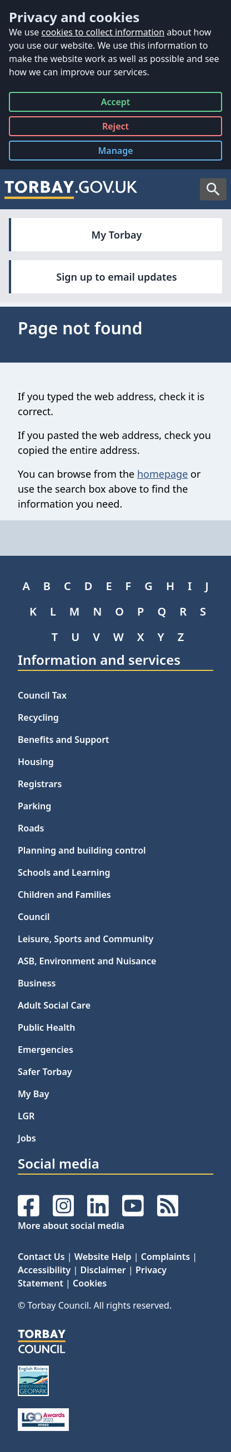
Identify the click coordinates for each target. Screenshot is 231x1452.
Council (34, 917)
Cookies (90, 1283)
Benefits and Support (63, 739)
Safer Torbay (45, 1072)
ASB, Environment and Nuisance (87, 961)
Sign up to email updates (116, 276)
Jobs (27, 1138)
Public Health (46, 1027)
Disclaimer (103, 1270)
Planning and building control (82, 850)
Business (37, 983)
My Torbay (117, 234)
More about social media (71, 1226)
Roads (31, 828)
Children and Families (64, 894)
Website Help (103, 1257)
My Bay (33, 1094)
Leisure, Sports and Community (85, 939)
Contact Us (41, 1257)
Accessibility (44, 1270)
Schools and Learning (64, 872)
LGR (26, 1116)
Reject (115, 128)
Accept (115, 104)
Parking (34, 806)
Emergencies (45, 1049)
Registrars (40, 784)
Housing (36, 762)
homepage (162, 473)
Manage (124, 152)
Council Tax (42, 695)
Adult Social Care (54, 1005)
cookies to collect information (102, 32)
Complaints (165, 1257)
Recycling (38, 717)
